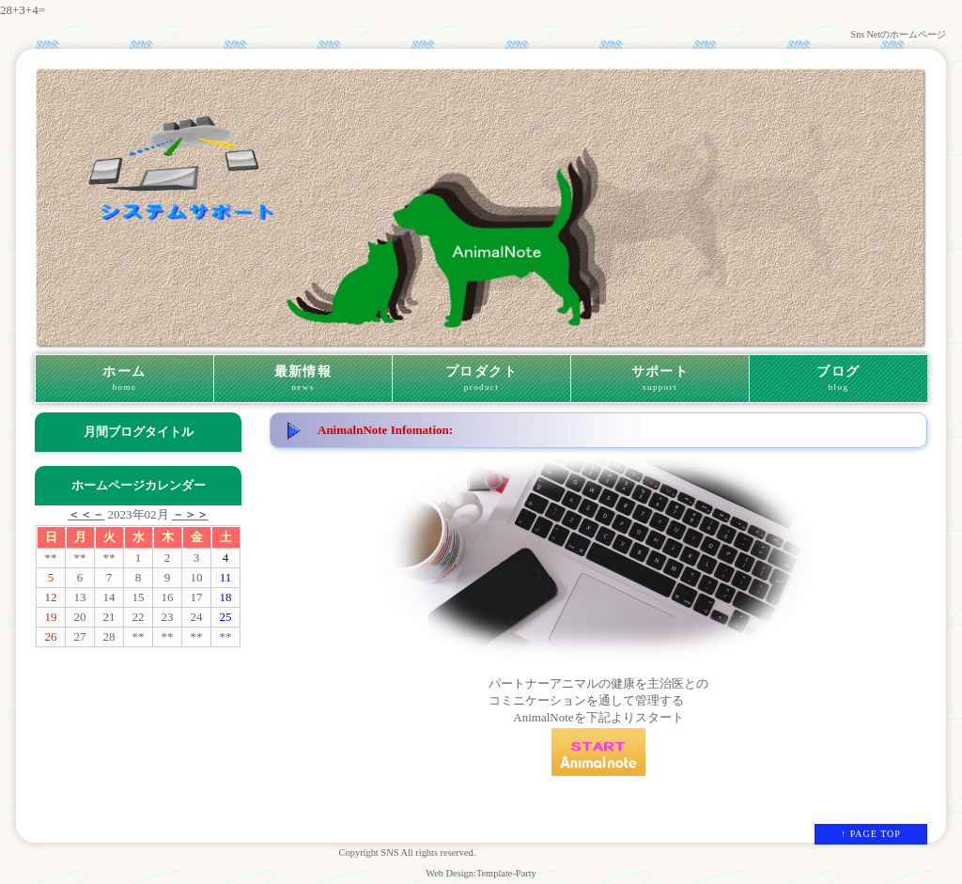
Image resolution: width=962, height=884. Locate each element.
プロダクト (481, 378)
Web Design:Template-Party (481, 873)
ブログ (838, 378)
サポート (660, 378)
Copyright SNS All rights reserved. (407, 852)
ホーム (124, 378)
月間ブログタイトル (139, 432)
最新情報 (303, 378)
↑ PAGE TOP (871, 834)
